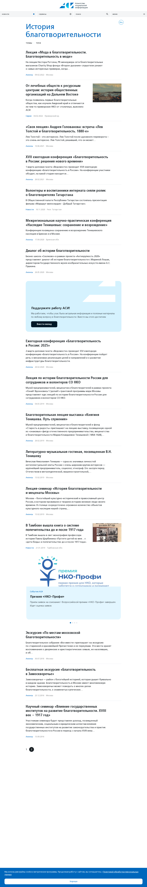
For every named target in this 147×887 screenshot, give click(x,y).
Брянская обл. (52, 239)
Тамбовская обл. (55, 548)
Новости (30, 209)
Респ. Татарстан (54, 209)
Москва (49, 75)
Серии (29, 116)
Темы (29, 43)
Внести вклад (44, 324)
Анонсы (29, 75)
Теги (38, 43)
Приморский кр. (52, 116)
